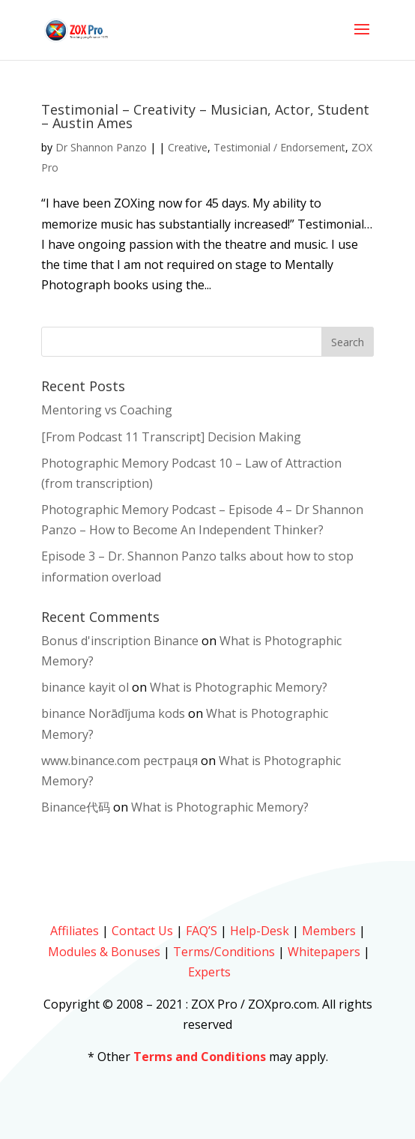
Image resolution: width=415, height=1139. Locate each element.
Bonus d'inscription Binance (120, 640)
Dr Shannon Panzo (101, 147)
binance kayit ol (85, 687)
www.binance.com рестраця (119, 760)
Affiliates (74, 930)
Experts (209, 972)
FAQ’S (201, 930)
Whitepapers (324, 951)
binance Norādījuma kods (113, 713)
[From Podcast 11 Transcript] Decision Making (171, 437)
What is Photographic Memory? (238, 687)
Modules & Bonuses (104, 951)
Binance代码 (75, 807)
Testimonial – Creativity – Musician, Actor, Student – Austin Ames (205, 116)
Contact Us (142, 930)
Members (329, 930)
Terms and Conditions (199, 1056)
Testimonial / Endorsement (279, 147)
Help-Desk (259, 930)
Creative (188, 147)
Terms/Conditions (224, 951)
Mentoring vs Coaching (106, 410)
